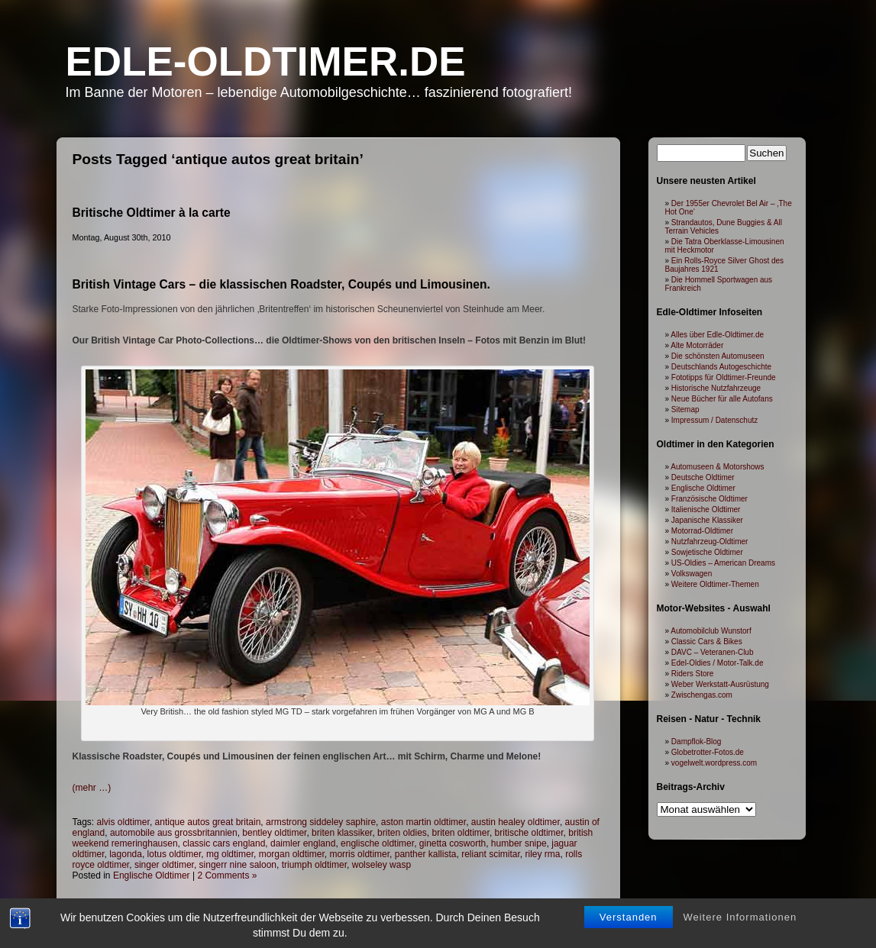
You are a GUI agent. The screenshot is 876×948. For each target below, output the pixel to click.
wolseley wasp (381, 864)
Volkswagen (691, 573)
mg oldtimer (230, 854)
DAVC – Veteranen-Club (712, 652)
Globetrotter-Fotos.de (707, 752)
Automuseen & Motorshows (717, 467)
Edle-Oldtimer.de (266, 61)
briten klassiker (342, 832)
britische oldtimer (529, 832)
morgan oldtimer (292, 854)
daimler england (302, 843)
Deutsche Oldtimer (703, 477)
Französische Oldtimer (709, 499)
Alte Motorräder (697, 345)
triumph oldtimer (314, 864)
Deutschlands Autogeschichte (721, 367)
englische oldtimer (377, 843)
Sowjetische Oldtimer (707, 552)
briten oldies (402, 832)
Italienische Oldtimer (706, 509)
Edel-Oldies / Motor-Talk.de (717, 663)
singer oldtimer (164, 864)
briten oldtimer (461, 832)
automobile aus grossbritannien (174, 832)
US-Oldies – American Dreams (723, 563)
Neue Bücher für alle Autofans (722, 399)
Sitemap (685, 409)
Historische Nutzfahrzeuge (716, 388)
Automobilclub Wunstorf (711, 631)
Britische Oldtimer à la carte (152, 212)
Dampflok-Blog (696, 741)
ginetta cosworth (452, 843)
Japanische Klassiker (707, 520)
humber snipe (519, 843)
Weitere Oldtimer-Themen (715, 584)
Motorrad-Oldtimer (702, 531)
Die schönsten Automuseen (717, 356)
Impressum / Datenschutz (714, 420)
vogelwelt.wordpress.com (714, 763)
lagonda (125, 854)
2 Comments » (227, 875)
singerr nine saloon (237, 864)
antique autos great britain (208, 822)
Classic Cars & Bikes (706, 641)
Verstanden (629, 917)
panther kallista (426, 854)
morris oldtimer (359, 854)
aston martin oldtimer (423, 822)
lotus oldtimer (174, 854)
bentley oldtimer (274, 832)
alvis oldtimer (123, 822)
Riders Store (692, 673)
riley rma (543, 854)
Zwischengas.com (701, 695)
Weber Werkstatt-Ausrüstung (720, 684)
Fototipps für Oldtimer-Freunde (723, 377)
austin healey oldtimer (515, 822)
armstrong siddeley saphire (321, 822)
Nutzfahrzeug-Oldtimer (709, 541)
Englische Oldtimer (151, 875)
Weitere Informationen (740, 917)
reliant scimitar (490, 854)
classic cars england (224, 843)
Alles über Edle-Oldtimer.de (717, 335)
